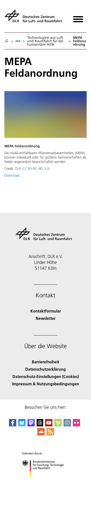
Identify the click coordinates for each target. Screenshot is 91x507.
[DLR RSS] (50, 434)
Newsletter (46, 318)
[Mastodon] (31, 425)
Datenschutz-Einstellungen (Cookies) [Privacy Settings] (45, 376)
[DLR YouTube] (48, 425)
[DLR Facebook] (12, 425)
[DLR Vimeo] (58, 425)
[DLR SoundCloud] (41, 434)
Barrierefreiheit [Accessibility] (45, 361)
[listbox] (18, 41)
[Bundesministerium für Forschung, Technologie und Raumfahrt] (45, 481)
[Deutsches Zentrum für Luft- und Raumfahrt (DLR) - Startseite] (35, 18)
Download (11, 175)
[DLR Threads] (40, 425)
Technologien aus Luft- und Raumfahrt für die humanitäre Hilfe (45, 41)
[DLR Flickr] (76, 425)
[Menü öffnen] (78, 17)
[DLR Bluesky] (21, 425)
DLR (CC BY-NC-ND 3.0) (32, 168)
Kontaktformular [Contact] (45, 310)
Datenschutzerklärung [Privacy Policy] (45, 369)
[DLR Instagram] (67, 425)
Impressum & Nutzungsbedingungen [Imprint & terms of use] (45, 383)
